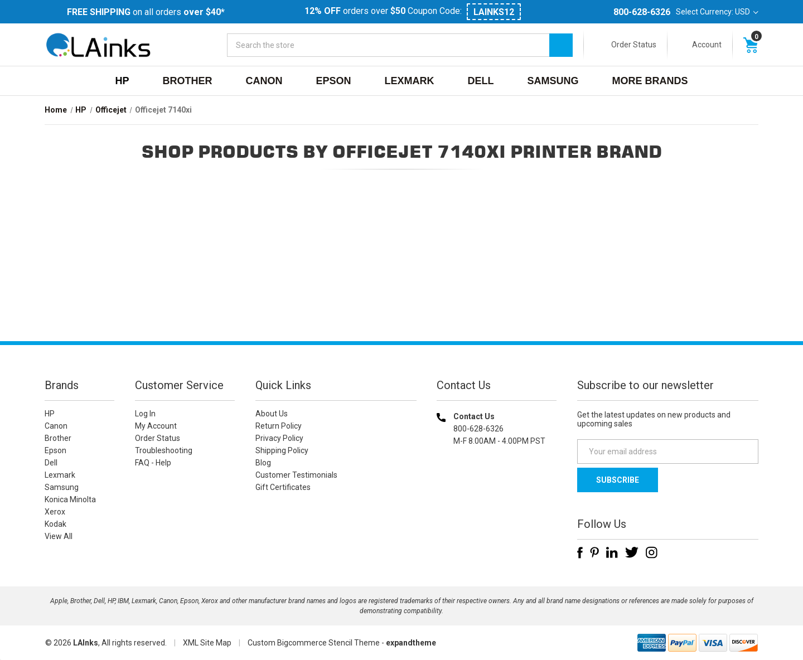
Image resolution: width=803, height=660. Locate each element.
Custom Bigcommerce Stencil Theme (314, 642)
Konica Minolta (70, 499)
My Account (156, 425)
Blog (263, 462)
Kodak (55, 524)
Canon (263, 80)
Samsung (553, 80)
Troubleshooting (163, 450)
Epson (333, 80)
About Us (271, 413)
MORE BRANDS (650, 80)
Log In (145, 413)
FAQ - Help (153, 462)
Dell (481, 80)
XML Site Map (207, 642)
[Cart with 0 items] (750, 44)
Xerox (55, 511)
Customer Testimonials (296, 474)
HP (122, 80)
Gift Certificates (283, 487)
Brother (187, 80)
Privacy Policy (279, 438)
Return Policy (278, 425)
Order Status (633, 44)
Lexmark (409, 80)
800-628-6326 (641, 12)
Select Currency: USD (717, 11)
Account (707, 44)
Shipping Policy (281, 450)
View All (58, 536)
